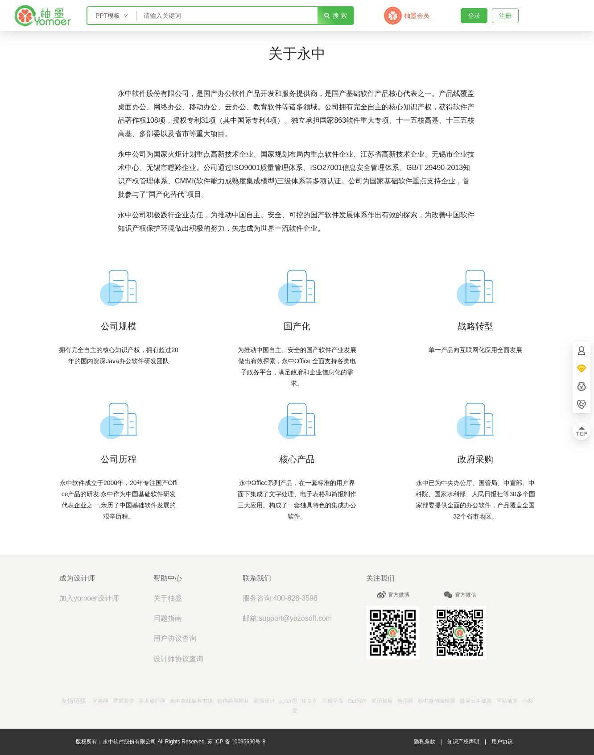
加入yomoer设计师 (89, 598)
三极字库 (332, 701)
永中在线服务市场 (191, 701)
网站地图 (507, 701)
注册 (505, 15)
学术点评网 (152, 701)
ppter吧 (288, 701)
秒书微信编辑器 (436, 701)
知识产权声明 (463, 741)
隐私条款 (424, 741)
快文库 (309, 701)
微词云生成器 (476, 701)
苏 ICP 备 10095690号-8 (236, 741)
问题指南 (167, 618)
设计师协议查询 (178, 659)
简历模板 (382, 701)
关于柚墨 (167, 598)
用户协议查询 (174, 638)
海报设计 (264, 701)
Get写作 (357, 701)
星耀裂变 (123, 701)
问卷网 (100, 701)
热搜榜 (405, 701)
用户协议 (502, 741)
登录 (474, 15)
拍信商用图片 (233, 701)
